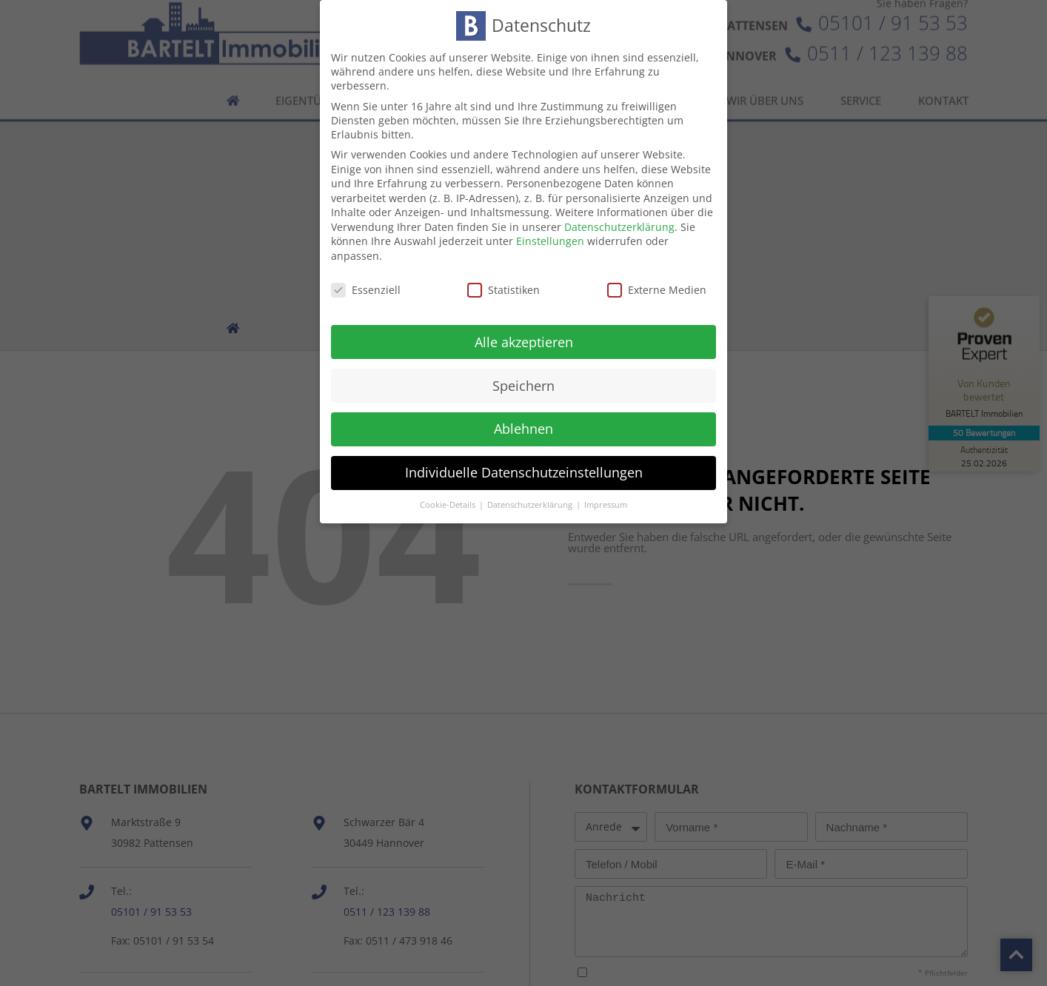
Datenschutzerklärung (619, 211)
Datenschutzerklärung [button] (531, 490)
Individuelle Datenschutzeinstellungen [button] (524, 457)
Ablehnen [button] (523, 414)
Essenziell (366, 274)
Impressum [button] (605, 490)
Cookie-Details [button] (449, 490)
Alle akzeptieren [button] (524, 326)
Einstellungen (550, 226)
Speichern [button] (523, 370)
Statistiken (503, 274)
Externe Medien (656, 274)
